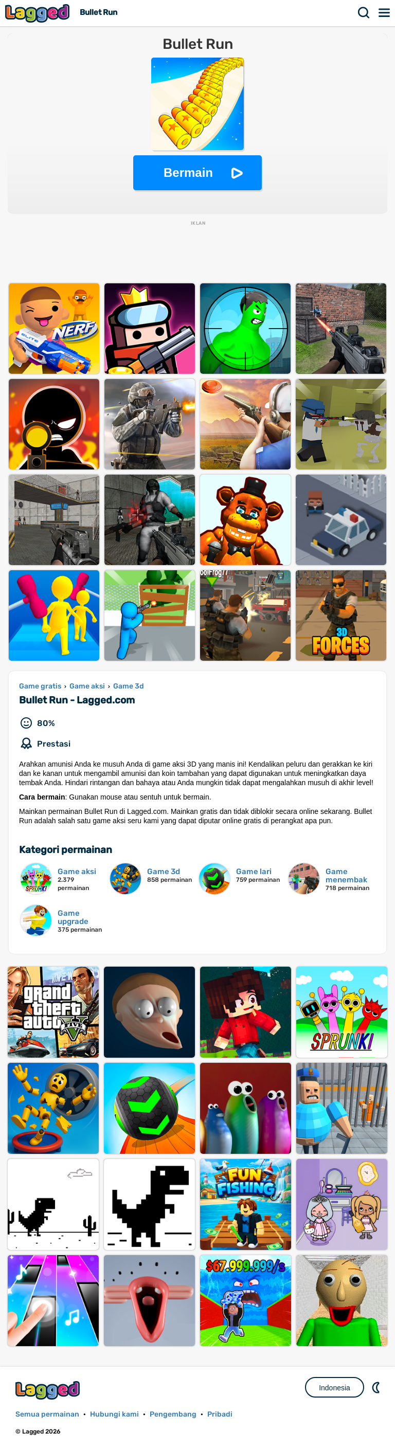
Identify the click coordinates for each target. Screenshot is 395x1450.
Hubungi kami (114, 1414)
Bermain (188, 172)
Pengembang (173, 1414)
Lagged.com (48, 1390)
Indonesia (334, 1388)
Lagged (38, 13)
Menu (384, 13)
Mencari (364, 13)
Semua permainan (47, 1414)
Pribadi (219, 1414)
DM (377, 1387)
